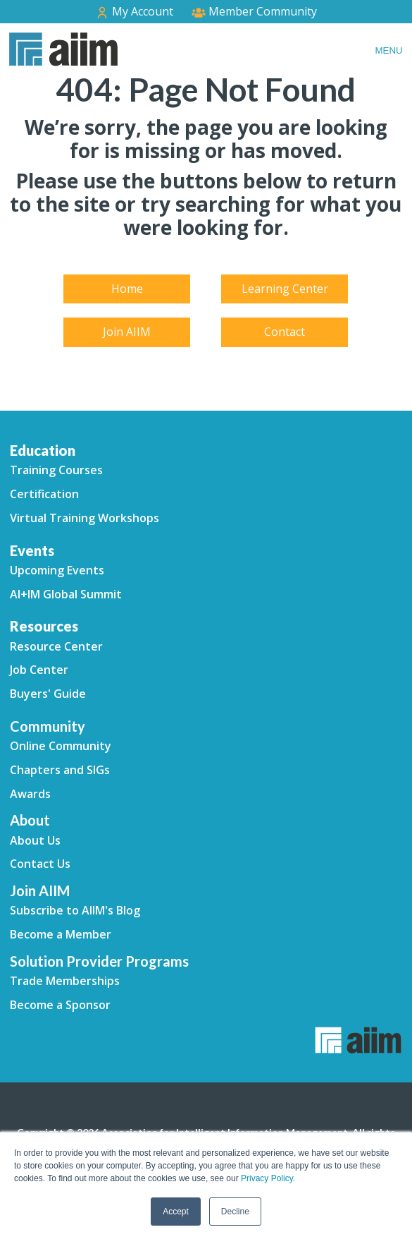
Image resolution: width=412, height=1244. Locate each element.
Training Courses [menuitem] (56, 470)
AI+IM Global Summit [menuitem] (66, 594)
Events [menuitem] (32, 550)
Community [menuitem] (47, 726)
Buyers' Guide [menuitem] (48, 693)
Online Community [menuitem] (60, 746)
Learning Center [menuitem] (285, 288)
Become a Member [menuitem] (60, 934)
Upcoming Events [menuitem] (57, 570)
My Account (134, 12)
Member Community (254, 11)
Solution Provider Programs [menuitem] (99, 961)
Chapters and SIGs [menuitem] (60, 770)
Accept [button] (176, 1211)
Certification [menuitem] (44, 494)
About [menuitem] (30, 819)
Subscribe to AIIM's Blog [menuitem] (75, 910)
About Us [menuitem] (35, 840)
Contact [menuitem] (284, 331)
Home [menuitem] (127, 288)
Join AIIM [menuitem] (127, 331)
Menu (388, 50)
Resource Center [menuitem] (56, 646)
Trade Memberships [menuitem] (65, 981)
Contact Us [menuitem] (40, 863)
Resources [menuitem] (44, 625)
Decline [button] (235, 1211)
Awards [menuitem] (30, 794)
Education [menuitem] (42, 450)
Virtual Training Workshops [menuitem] (84, 518)
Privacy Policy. (268, 1178)
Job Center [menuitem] (39, 669)
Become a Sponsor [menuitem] (60, 1005)
